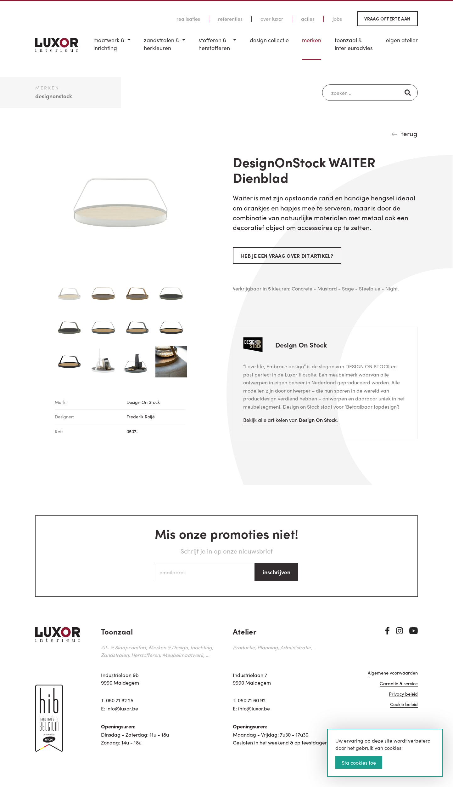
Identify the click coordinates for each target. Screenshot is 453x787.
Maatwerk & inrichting (108, 44)
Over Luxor (271, 19)
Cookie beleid (404, 705)
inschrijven (276, 572)
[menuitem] (112, 48)
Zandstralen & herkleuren (161, 44)
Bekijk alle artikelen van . (290, 419)
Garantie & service (399, 683)
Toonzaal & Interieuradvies (354, 44)
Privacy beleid (403, 694)
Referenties (230, 19)
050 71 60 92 (252, 700)
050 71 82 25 (119, 700)
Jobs (337, 19)
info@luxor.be (122, 708)
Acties (308, 19)
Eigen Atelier (402, 40)
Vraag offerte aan (387, 18)
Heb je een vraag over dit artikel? (287, 255)
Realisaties (188, 19)
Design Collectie (269, 40)
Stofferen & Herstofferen (214, 44)
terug (409, 133)
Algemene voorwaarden (393, 673)
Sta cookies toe (359, 762)
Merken (311, 40)
